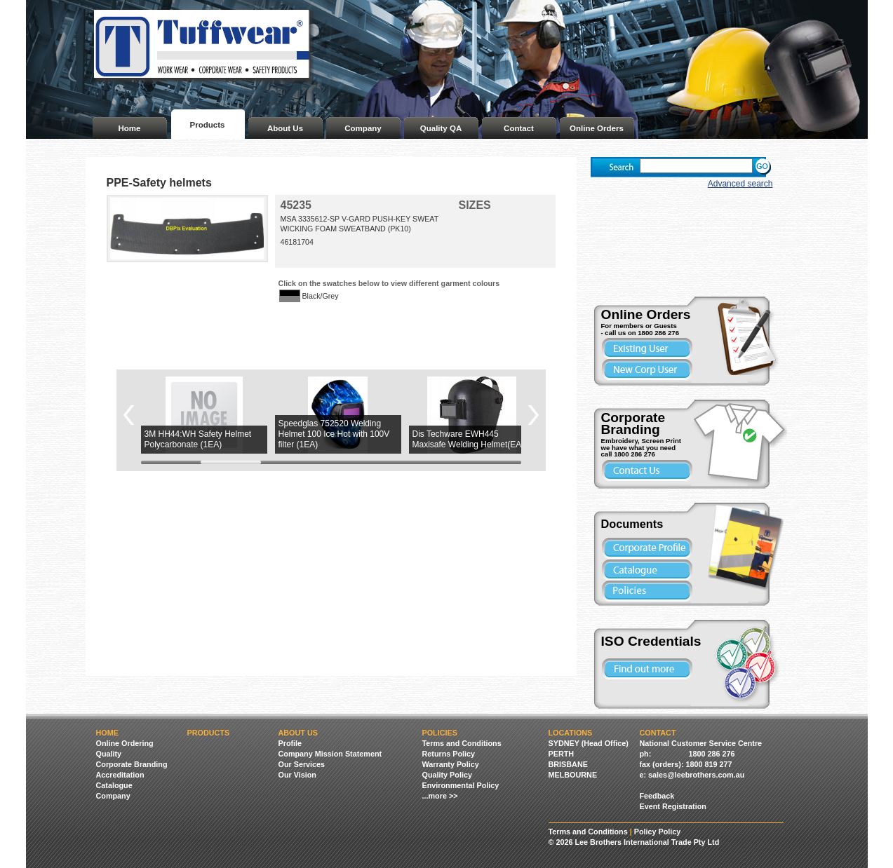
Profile (290, 743)
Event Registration (673, 806)
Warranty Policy (450, 764)
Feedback (657, 796)
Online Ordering (125, 743)
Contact (519, 128)
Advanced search (740, 184)
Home (130, 128)
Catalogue (114, 785)
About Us (285, 128)
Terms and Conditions (462, 743)
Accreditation (120, 775)
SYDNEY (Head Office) (589, 743)
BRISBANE (568, 764)
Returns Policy (449, 754)
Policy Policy (657, 831)
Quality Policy (447, 775)
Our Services (301, 764)
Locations (571, 732)
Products (207, 125)
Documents (632, 523)
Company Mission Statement (330, 754)
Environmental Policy (460, 785)
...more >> (440, 796)
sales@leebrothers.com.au (696, 775)
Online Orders (597, 128)
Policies (439, 732)
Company (362, 128)
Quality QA (441, 128)
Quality (109, 754)
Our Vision (297, 775)
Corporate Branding (132, 764)
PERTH (562, 754)
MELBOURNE (573, 775)
